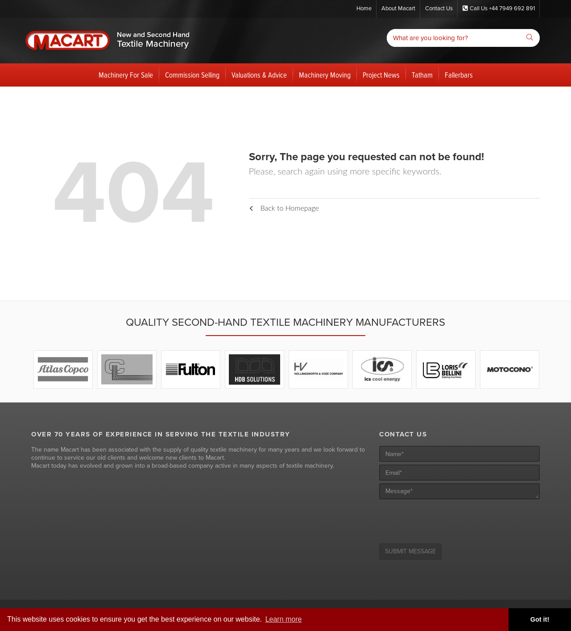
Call (499, 8)
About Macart (398, 8)
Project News (381, 75)
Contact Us (439, 8)
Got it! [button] (539, 619)
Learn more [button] (283, 619)
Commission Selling (192, 75)
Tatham (422, 75)
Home (364, 8)
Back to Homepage (284, 207)
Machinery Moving (325, 75)
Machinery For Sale (126, 75)
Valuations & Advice (259, 75)
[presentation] (447, 519)
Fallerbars (459, 75)
